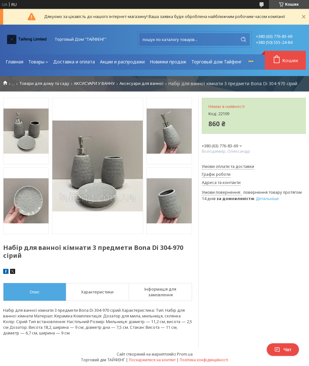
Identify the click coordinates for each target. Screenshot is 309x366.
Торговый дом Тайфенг (216, 62)
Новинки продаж (168, 62)
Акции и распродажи (122, 62)
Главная (14, 62)
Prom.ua (185, 354)
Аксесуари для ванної (142, 83)
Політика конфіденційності (204, 360)
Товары (36, 62)
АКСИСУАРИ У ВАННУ (94, 83)
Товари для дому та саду (44, 83)
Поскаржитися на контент (152, 360)
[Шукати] (243, 39)
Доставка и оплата (74, 62)
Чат (282, 349)
